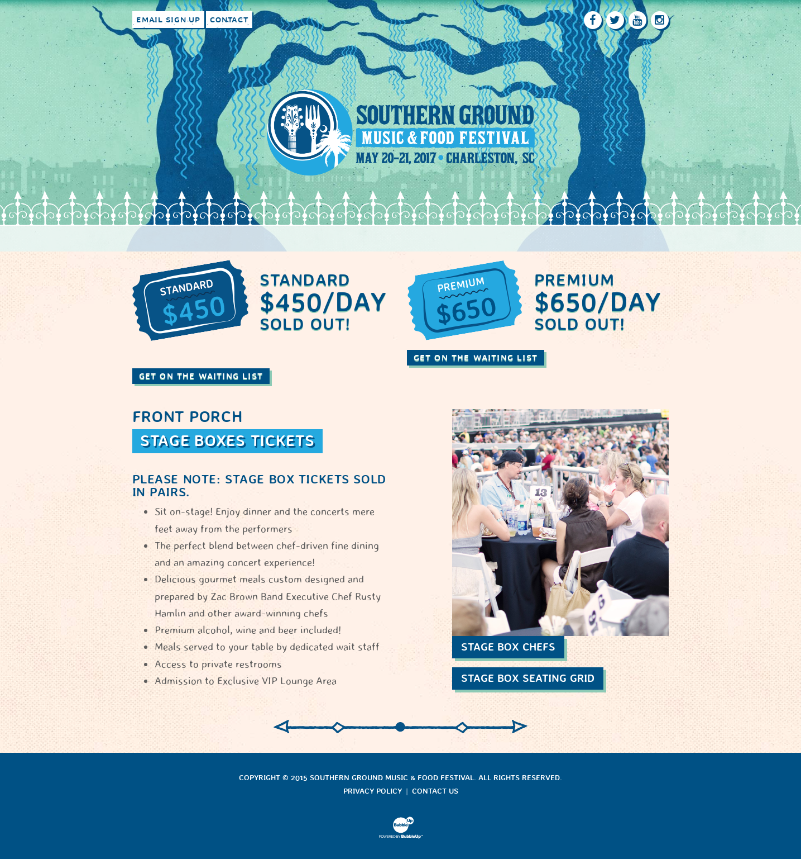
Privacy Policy (372, 791)
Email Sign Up (168, 20)
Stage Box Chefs (508, 647)
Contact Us (435, 791)
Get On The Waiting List (201, 376)
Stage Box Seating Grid (527, 678)
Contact (229, 20)
